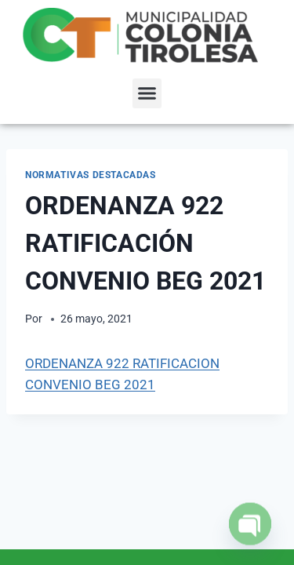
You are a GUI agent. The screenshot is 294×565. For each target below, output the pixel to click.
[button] (147, 93)
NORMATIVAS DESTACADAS (90, 175)
